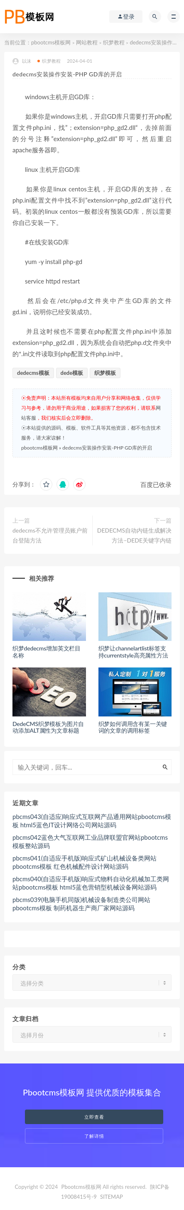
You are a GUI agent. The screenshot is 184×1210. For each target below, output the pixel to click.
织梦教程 (114, 42)
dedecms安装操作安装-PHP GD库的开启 (107, 448)
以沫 (21, 61)
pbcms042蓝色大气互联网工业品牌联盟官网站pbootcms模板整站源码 (90, 841)
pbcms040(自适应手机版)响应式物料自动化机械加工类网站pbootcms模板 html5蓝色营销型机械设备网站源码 (90, 883)
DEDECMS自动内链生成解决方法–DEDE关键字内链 (134, 535)
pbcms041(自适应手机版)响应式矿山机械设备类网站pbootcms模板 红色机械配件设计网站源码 (84, 862)
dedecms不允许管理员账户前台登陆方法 (50, 535)
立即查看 (94, 1117)
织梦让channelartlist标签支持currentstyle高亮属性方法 (133, 652)
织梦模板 (105, 372)
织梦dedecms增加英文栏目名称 (46, 652)
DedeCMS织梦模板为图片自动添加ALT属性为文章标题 (48, 727)
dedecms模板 (33, 372)
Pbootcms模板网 (81, 1186)
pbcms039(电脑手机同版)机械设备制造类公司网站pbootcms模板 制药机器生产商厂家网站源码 (81, 904)
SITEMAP (111, 1196)
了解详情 (94, 1136)
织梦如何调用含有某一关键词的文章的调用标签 (132, 727)
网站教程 (87, 42)
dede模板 (72, 372)
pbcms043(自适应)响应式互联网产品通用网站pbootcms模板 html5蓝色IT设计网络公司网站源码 (91, 821)
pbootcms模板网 (51, 42)
